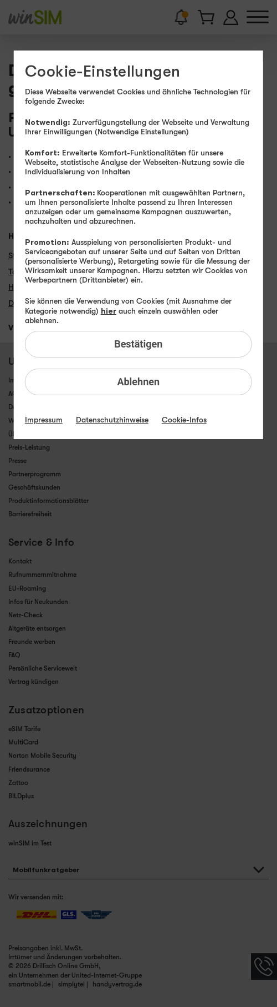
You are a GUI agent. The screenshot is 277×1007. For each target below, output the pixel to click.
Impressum (44, 419)
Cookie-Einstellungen (103, 71)
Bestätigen (138, 344)
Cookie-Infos (184, 419)
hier (108, 310)
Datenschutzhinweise (112, 419)
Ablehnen (138, 381)
